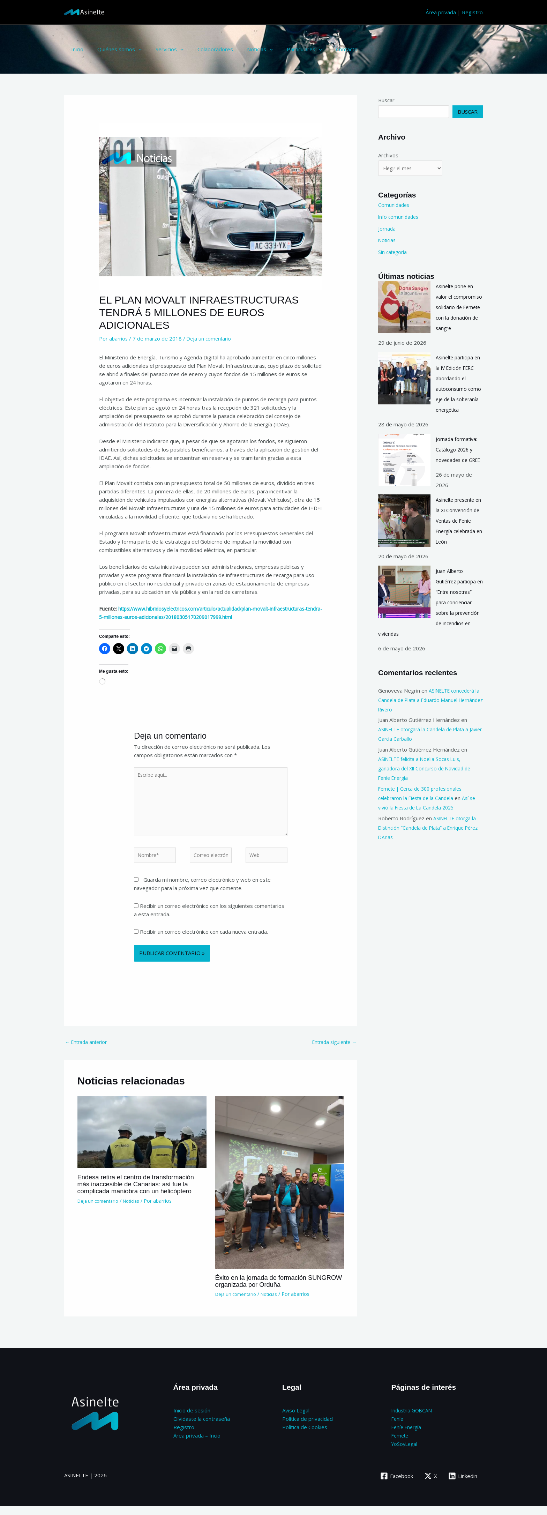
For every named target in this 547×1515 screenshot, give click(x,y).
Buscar (386, 100)
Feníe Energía (407, 1436)
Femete (400, 1444)
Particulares (285, 49)
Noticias (244, 49)
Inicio (75, 49)
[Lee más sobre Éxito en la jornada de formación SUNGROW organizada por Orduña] (279, 1190)
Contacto (324, 49)
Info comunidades (399, 217)
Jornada (387, 229)
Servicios (161, 49)
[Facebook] (395, 1485)
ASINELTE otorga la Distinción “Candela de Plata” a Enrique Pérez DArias (429, 850)
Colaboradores (203, 49)
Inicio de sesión (191, 1419)
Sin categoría (393, 252)
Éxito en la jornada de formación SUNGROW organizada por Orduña (270, 1290)
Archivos (388, 155)
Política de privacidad (307, 1427)
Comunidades (394, 205)
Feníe (397, 1427)
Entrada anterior (88, 1050)
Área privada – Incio (196, 1444)
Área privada (441, 12)
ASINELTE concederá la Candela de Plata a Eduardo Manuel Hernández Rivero (428, 722)
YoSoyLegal (405, 1452)
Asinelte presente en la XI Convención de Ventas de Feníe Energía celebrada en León (459, 542)
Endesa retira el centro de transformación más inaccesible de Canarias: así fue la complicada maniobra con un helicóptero (141, 1193)
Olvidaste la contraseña (201, 1427)
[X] (430, 1485)
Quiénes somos (114, 49)
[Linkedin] (462, 1485)
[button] (133, 49)
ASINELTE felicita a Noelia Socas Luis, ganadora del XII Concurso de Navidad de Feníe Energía (428, 790)
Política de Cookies (304, 1436)
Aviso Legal (295, 1419)
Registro (472, 12)
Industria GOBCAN (413, 1419)
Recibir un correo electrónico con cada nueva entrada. (204, 939)
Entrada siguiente (332, 1050)
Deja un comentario (211, 338)
